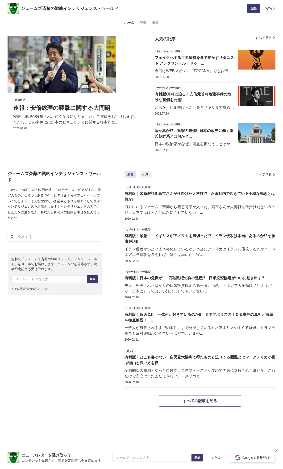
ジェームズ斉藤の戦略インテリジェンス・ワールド (69, 8)
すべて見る (265, 37)
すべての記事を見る (200, 401)
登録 (254, 8)
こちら (44, 288)
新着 (130, 174)
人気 (145, 174)
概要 (155, 23)
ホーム (129, 23)
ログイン (269, 8)
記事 (143, 23)
